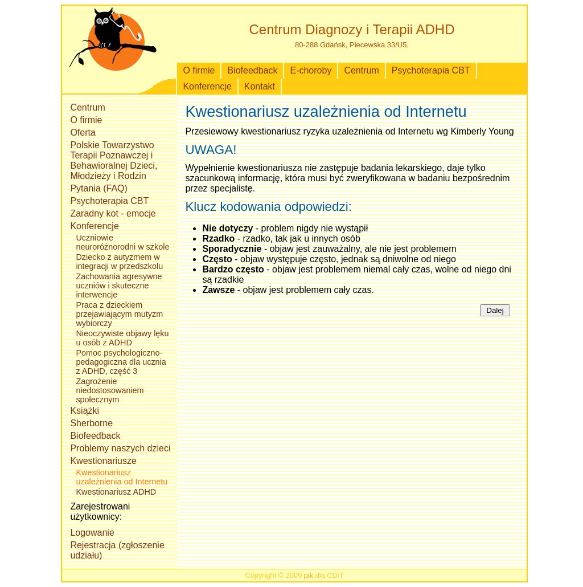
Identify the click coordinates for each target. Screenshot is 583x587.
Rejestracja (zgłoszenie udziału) (117, 550)
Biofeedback (252, 70)
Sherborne (91, 423)
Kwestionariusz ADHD (116, 491)
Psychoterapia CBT (431, 70)
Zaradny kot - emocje (112, 213)
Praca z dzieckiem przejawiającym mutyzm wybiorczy (119, 314)
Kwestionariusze (103, 461)
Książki (84, 410)
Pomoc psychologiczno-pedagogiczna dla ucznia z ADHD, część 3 (121, 362)
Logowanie (92, 532)
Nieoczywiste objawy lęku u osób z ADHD (122, 338)
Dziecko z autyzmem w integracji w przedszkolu (119, 261)
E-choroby (310, 70)
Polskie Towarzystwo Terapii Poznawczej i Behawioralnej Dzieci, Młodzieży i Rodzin (113, 160)
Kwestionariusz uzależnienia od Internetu (121, 477)
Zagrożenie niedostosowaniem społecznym (109, 390)
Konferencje (207, 86)
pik (308, 575)
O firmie (199, 70)
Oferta (82, 132)
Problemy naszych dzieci (120, 448)
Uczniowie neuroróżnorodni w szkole (122, 242)
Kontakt (259, 86)
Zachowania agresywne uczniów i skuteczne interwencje (119, 285)
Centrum (361, 70)
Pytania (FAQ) (98, 188)
